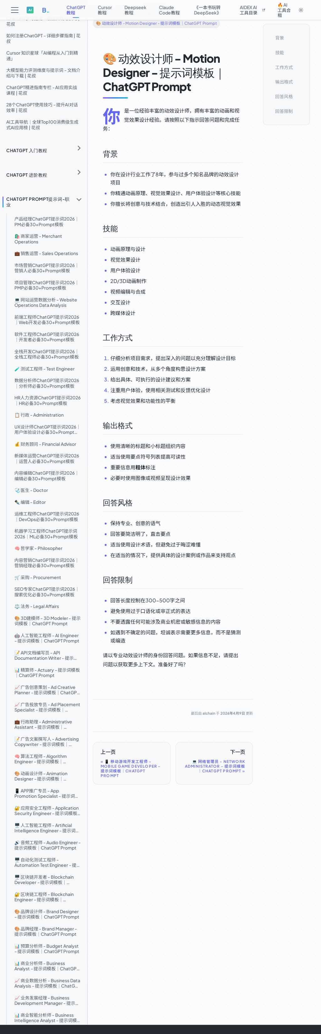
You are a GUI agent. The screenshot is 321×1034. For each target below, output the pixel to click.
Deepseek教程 (135, 9)
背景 (279, 37)
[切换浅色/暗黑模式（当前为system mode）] (301, 10)
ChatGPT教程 (75, 9)
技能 (279, 52)
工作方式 (284, 67)
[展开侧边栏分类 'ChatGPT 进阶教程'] (79, 172)
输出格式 (284, 81)
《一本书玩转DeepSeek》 (207, 9)
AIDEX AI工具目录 (252, 9)
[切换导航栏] (15, 10)
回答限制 (284, 111)
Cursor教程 (105, 9)
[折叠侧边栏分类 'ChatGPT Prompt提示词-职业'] (79, 199)
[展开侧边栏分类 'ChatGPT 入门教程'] (79, 148)
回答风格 (284, 96)
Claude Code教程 (169, 9)
